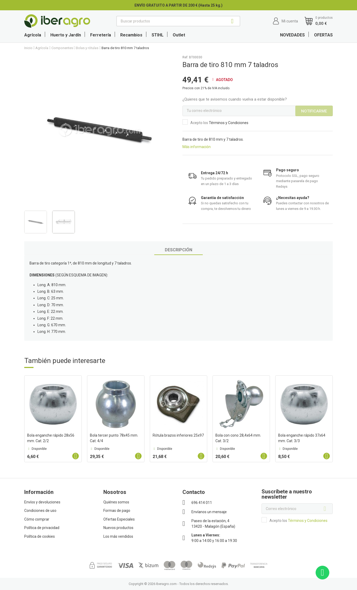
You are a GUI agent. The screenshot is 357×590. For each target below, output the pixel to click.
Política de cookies (39, 536)
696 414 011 (201, 503)
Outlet (179, 34)
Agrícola (32, 34)
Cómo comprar (36, 519)
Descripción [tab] (178, 249)
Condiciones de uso (40, 510)
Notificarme (314, 111)
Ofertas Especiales (119, 519)
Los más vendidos (118, 536)
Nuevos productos (118, 528)
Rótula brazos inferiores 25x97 (178, 435)
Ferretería (100, 34)
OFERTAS (323, 34)
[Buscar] (178, 21)
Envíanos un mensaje (209, 512)
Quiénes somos (116, 502)
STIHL (157, 34)
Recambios (131, 34)
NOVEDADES (292, 34)
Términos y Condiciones (228, 123)
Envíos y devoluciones (42, 502)
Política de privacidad (41, 528)
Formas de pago (116, 510)
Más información (196, 147)
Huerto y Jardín (65, 34)
